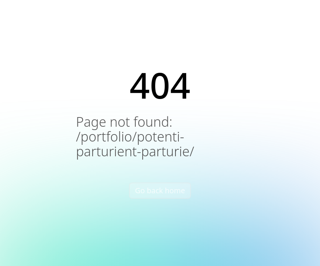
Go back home (160, 190)
